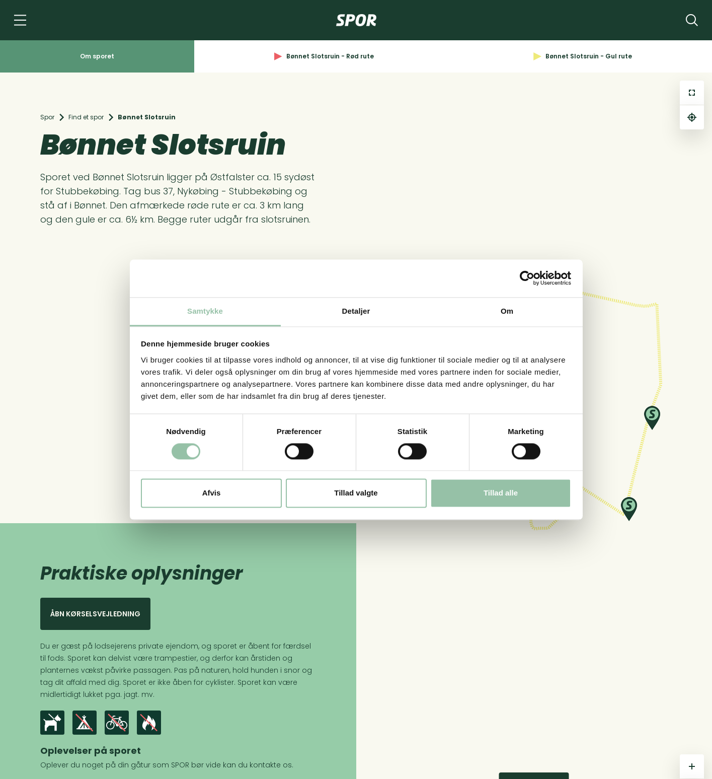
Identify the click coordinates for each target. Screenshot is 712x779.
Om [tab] (507, 311)
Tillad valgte (355, 493)
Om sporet (97, 56)
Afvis (211, 493)
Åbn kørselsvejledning (95, 614)
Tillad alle (501, 493)
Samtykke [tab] (205, 311)
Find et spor (86, 117)
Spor (47, 117)
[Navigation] (20, 20)
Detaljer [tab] (356, 311)
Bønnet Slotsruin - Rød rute (324, 56)
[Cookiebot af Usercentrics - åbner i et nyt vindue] (527, 278)
